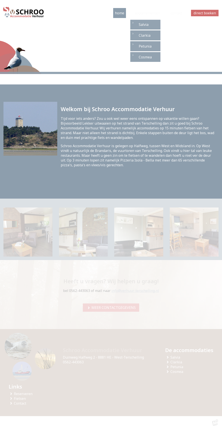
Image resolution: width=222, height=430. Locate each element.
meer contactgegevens (113, 307)
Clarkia (177, 362)
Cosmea (177, 371)
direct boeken (205, 13)
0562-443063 (73, 362)
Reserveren (24, 393)
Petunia (177, 366)
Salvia (176, 357)
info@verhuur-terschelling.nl (135, 290)
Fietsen (21, 398)
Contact (21, 403)
